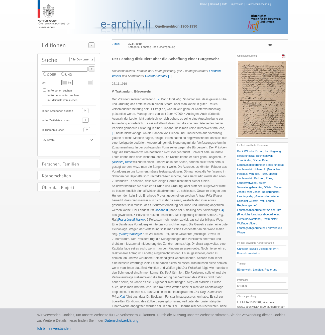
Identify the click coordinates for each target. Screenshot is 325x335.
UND (68, 74)
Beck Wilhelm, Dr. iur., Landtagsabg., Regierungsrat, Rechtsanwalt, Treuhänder (259, 156)
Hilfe (224, 4)
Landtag (258, 269)
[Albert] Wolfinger (130, 234)
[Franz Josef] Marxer (131, 219)
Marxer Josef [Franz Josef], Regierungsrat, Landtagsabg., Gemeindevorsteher (260, 192)
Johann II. (162, 210)
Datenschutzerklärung (259, 4)
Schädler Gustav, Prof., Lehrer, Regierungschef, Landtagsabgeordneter (256, 205)
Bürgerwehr (244, 269)
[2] (158, 99)
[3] (113, 133)
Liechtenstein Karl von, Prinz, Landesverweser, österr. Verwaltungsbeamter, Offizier (255, 183)
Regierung (270, 269)
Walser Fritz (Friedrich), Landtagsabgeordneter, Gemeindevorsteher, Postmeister (259, 214)
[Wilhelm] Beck (122, 162)
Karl (122, 296)
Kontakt (214, 4)
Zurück (116, 43)
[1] (169, 76)
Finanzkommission (248, 253)
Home (203, 4)
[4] (222, 210)
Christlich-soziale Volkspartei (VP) (258, 248)
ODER (51, 74)
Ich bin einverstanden (54, 328)
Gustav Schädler (156, 76)
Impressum (237, 4)
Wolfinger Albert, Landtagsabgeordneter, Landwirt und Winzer (259, 228)
